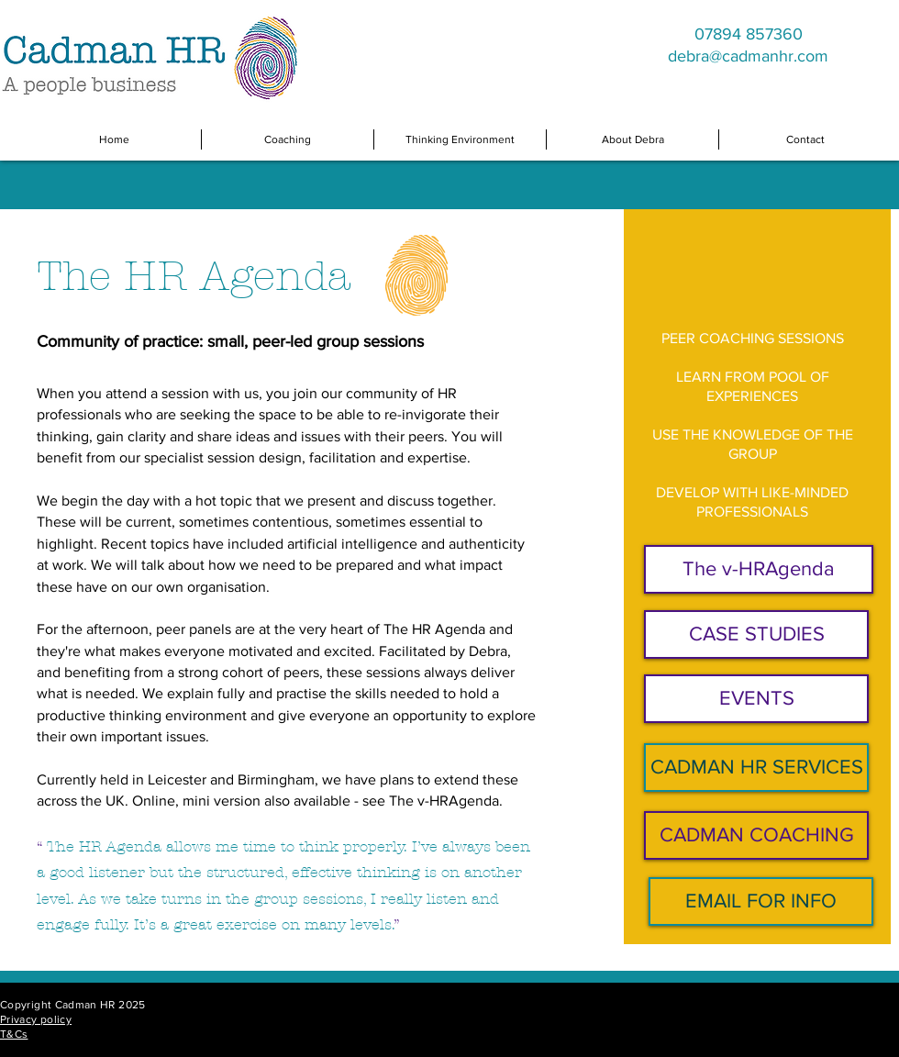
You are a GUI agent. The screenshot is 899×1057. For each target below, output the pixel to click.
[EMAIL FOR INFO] (761, 901)
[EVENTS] (756, 698)
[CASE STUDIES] (756, 634)
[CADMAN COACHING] (756, 835)
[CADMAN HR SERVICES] (756, 767)
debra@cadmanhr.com (748, 56)
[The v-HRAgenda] (758, 569)
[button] (287, 139)
